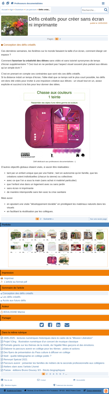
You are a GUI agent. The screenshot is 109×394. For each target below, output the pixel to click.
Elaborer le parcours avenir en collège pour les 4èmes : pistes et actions (42, 348)
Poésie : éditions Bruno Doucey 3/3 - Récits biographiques (34, 370)
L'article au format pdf (15, 281)
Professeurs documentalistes (26, 3)
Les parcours (31, 10)
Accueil (5, 10)
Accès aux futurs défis (14, 300)
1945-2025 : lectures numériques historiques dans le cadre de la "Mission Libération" (48, 338)
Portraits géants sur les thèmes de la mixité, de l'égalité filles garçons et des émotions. (49, 345)
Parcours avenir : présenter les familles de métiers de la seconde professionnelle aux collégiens (54, 363)
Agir (11, 10)
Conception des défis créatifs (18, 293)
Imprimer (9, 278)
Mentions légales (8, 385)
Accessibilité (79, 380)
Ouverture (19, 10)
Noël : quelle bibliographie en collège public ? (27, 356)
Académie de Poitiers (14, 390)
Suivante (48, 219)
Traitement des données (63, 385)
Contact (41, 380)
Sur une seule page (98, 219)
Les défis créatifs (11, 297)
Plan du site (6, 380)
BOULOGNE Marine (14, 312)
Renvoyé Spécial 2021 (15, 359)
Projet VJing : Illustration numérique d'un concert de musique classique (41, 341)
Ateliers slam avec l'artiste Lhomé (21, 366)
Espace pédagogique (94, 390)
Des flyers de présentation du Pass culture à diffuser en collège (37, 352)
